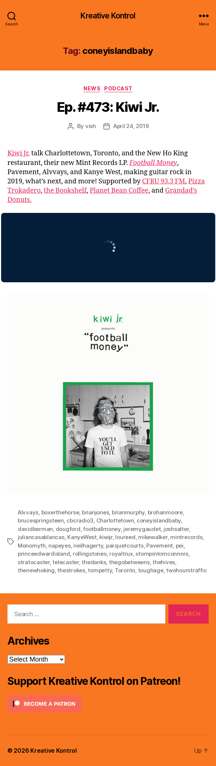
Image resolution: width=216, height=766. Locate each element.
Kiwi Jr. (18, 153)
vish (90, 126)
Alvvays (28, 512)
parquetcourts (125, 545)
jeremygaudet (142, 528)
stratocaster (34, 562)
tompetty (100, 570)
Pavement (159, 545)
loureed (125, 537)
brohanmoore (165, 512)
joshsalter (176, 528)
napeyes (59, 545)
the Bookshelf (65, 190)
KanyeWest (82, 537)
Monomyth (32, 545)
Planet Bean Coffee (119, 190)
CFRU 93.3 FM (163, 181)
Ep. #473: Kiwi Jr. (108, 107)
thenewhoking (36, 570)
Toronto (125, 570)
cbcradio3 (79, 520)
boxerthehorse (60, 512)
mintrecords (186, 537)
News (91, 88)
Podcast (118, 88)
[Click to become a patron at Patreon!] (108, 703)
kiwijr (105, 537)
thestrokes (71, 570)
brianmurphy (128, 512)
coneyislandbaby (159, 520)
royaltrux (121, 553)
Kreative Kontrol (107, 16)
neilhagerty (88, 545)
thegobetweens (129, 562)
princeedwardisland (44, 553)
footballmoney (102, 528)
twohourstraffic (186, 570)
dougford (68, 528)
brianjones (95, 512)
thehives (163, 562)
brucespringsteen (41, 520)
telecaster (65, 562)
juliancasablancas (41, 537)
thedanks (94, 562)
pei (180, 545)
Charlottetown (115, 520)
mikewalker (152, 537)
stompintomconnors (162, 553)
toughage (151, 570)
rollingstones (90, 553)
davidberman (35, 528)
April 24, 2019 (130, 126)
